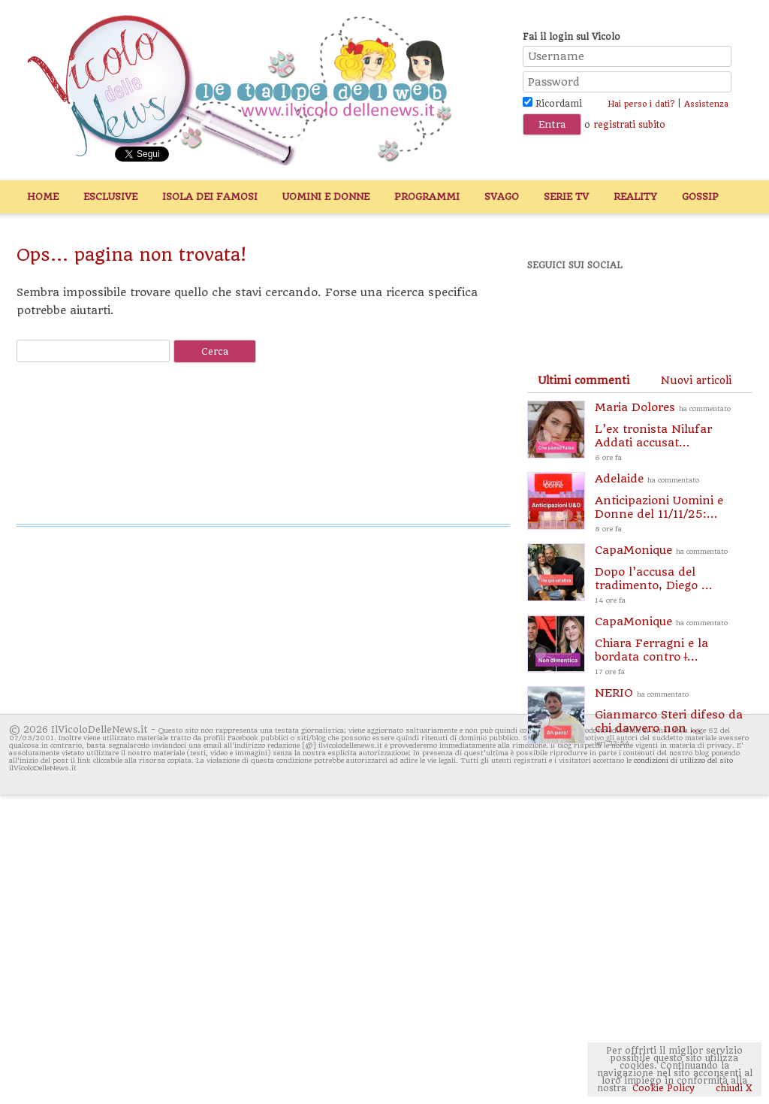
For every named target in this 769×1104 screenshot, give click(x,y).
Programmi (427, 196)
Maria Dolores (673, 432)
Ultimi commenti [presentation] (583, 380)
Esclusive (110, 196)
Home (43, 196)
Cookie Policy (663, 1088)
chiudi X (732, 1088)
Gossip (700, 196)
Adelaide (673, 504)
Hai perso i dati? (641, 104)
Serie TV (566, 196)
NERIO (673, 718)
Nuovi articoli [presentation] (696, 380)
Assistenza (706, 104)
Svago (501, 196)
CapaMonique (673, 575)
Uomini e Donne (325, 196)
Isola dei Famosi (210, 196)
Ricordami (552, 103)
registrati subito (629, 124)
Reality (635, 196)
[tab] (583, 380)
